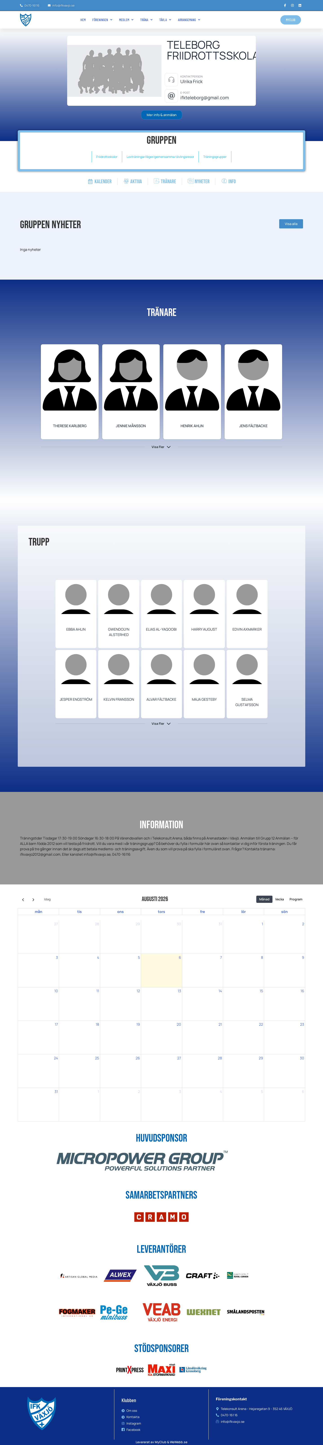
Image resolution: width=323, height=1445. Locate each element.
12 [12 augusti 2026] (138, 990)
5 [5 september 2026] (262, 1091)
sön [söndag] (284, 911)
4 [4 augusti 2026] (98, 957)
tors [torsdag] (161, 911)
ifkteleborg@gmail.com (204, 98)
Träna (146, 20)
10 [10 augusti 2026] (56, 990)
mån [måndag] (38, 911)
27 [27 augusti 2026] (179, 1058)
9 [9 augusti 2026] (303, 957)
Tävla (165, 20)
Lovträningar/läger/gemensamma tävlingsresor (160, 157)
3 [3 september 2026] (180, 1091)
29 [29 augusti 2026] (261, 1058)
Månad (264, 899)
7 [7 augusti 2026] (221, 957)
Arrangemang (189, 20)
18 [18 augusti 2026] (97, 1024)
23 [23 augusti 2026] (302, 1024)
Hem (83, 20)
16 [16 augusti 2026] (302, 990)
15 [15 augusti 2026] (261, 990)
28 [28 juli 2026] (97, 923)
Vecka (279, 899)
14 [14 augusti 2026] (220, 990)
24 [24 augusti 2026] (56, 1058)
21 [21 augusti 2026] (220, 1024)
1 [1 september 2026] (98, 1091)
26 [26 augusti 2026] (138, 1058)
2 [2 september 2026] (139, 1091)
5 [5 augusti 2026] (139, 957)
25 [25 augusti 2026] (97, 1058)
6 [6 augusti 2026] (180, 957)
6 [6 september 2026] (303, 1091)
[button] (102, 20)
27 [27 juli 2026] (56, 923)
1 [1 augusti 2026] (262, 923)
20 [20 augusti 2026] (179, 1024)
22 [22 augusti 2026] (261, 1024)
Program (296, 899)
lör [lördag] (243, 911)
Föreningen (102, 20)
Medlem (126, 20)
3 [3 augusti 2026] (57, 957)
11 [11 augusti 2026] (97, 990)
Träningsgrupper (215, 157)
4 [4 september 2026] (221, 1091)
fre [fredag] (202, 911)
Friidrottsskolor (106, 157)
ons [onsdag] (120, 911)
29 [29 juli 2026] (138, 923)
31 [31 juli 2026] (220, 923)
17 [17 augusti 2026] (56, 1024)
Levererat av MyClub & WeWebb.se (161, 1442)
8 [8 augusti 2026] (262, 957)
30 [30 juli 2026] (179, 923)
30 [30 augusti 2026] (302, 1058)
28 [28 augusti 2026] (220, 1058)
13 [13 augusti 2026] (179, 990)
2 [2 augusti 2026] (303, 923)
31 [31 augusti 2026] (56, 1091)
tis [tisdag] (79, 911)
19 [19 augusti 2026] (138, 1024)
